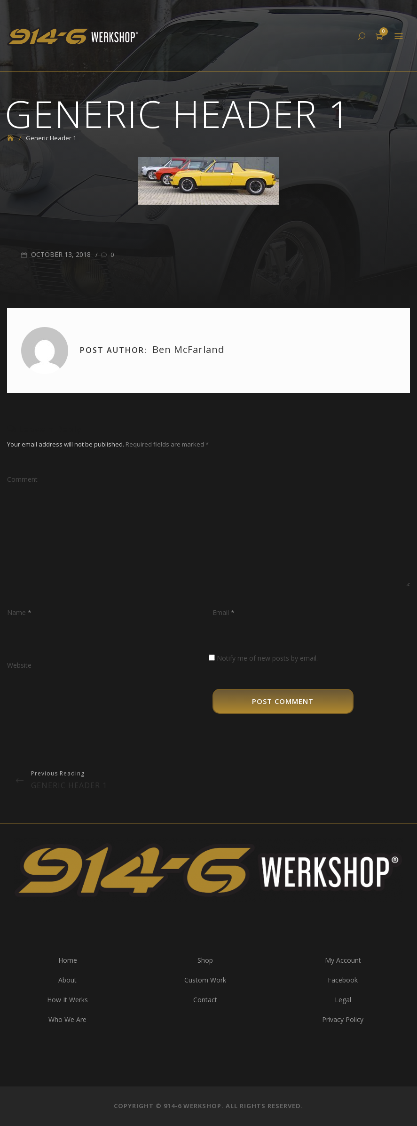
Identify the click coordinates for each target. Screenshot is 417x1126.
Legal (343, 999)
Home (67, 960)
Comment (22, 479)
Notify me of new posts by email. (267, 658)
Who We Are (67, 1019)
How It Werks (67, 999)
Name (19, 612)
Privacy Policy (342, 1019)
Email (223, 612)
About (67, 979)
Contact (205, 999)
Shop (205, 960)
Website (19, 665)
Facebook (343, 979)
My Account (343, 960)
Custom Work (205, 979)
